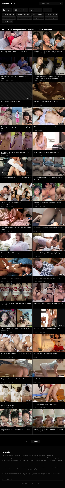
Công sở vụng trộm (55, 458)
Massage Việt (14, 460)
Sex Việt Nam (18, 455)
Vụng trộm (52, 460)
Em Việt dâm (50, 455)
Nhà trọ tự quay (5, 460)
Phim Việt (25, 455)
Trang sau (35, 441)
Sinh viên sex (24, 457)
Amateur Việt (16, 458)
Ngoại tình (59, 460)
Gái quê (38, 460)
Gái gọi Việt (22, 460)
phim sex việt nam (9, 3)
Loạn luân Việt (44, 460)
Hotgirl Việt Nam (41, 455)
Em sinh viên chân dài (43, 457)
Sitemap (4, 479)
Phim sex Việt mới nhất (7, 455)
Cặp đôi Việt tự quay (7, 458)
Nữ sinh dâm (33, 458)
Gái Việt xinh (32, 455)
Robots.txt (9, 479)
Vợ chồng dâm (30, 460)
